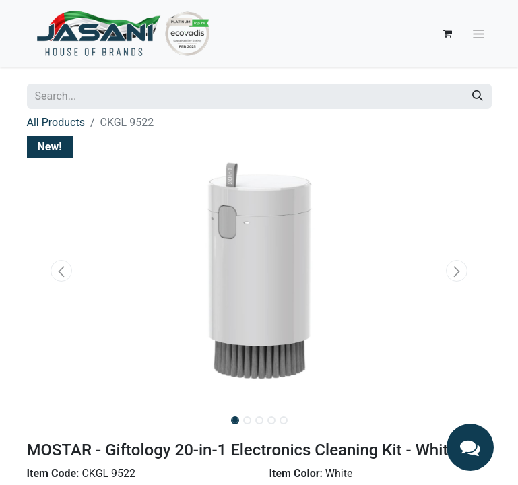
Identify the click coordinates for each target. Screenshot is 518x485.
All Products (56, 122)
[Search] (477, 96)
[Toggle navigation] (478, 33)
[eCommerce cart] (448, 34)
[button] (62, 270)
